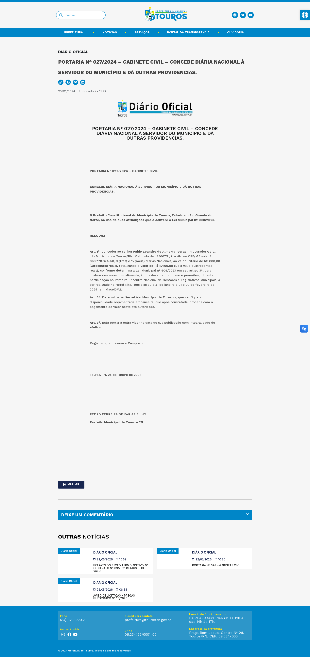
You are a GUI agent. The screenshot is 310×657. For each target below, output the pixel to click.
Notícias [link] (109, 32)
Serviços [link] (142, 32)
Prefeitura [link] (74, 32)
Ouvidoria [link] (236, 32)
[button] (60, 82)
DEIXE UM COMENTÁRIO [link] (87, 514)
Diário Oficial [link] (105, 552)
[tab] (155, 515)
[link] (305, 15)
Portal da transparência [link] (188, 32)
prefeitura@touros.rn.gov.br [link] (148, 620)
